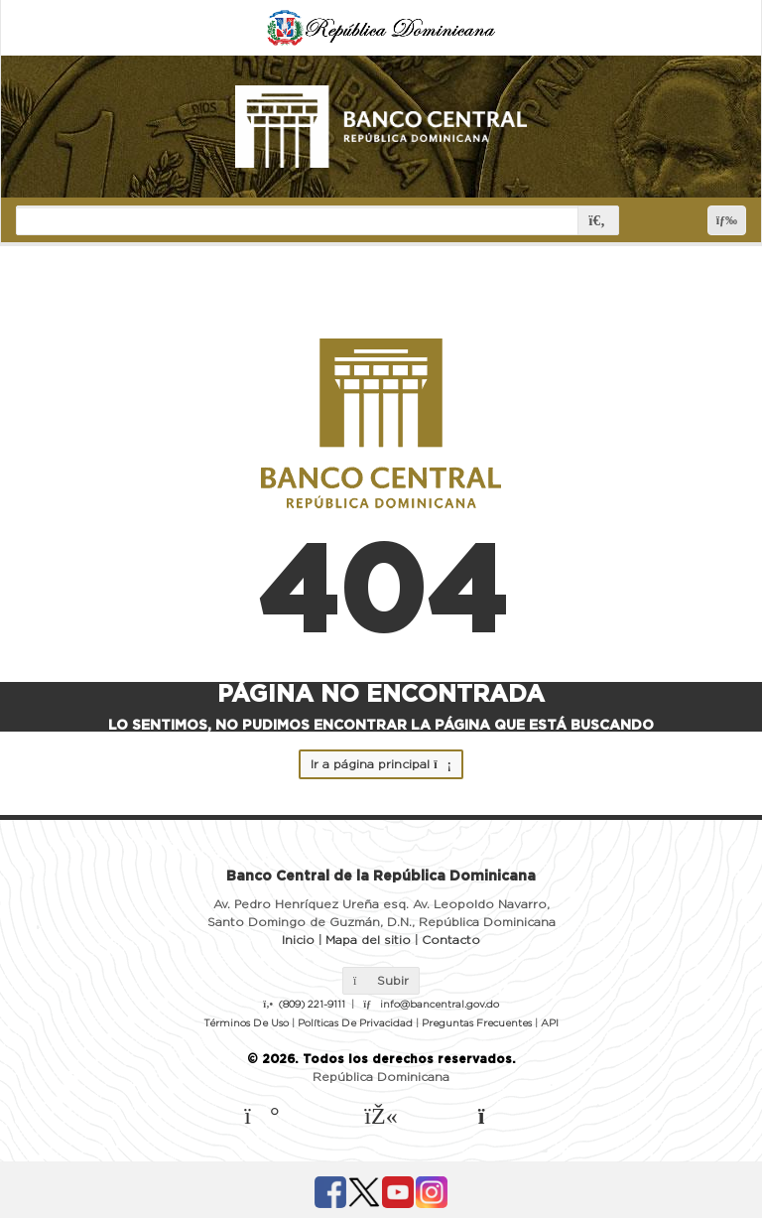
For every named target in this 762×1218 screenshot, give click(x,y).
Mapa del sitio (368, 940)
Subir (381, 981)
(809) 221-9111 (312, 1005)
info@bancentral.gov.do (439, 1005)
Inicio (298, 940)
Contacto (451, 940)
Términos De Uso (246, 1023)
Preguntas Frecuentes (477, 1023)
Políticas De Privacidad (355, 1023)
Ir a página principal (380, 764)
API (550, 1023)
